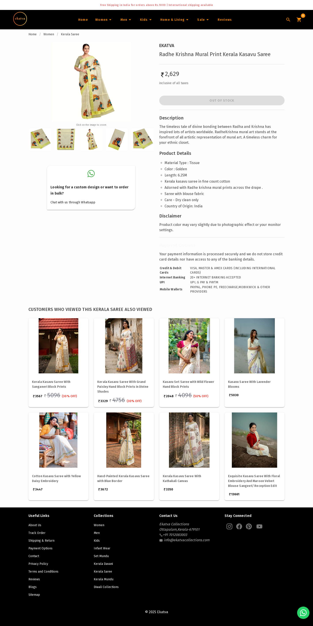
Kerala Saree (70, 34)
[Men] (126, 20)
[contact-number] (175, 535)
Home (32, 34)
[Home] (83, 20)
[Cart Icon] (299, 20)
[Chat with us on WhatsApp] (303, 613)
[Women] (104, 20)
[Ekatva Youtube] (259, 526)
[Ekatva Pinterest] (249, 526)
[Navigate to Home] (20, 24)
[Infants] (146, 20)
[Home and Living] (175, 20)
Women (48, 34)
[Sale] (203, 20)
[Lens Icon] (288, 20)
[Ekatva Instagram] (229, 526)
